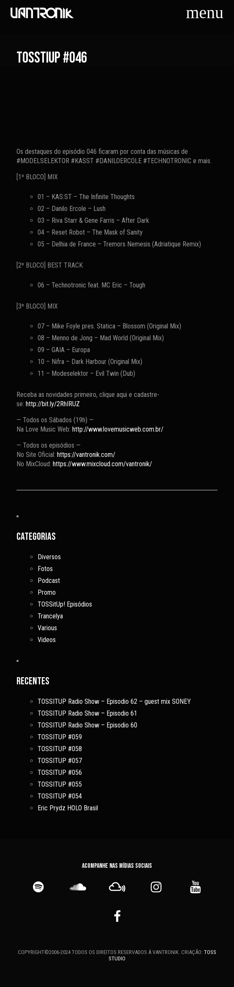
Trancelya (50, 616)
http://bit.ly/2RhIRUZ (53, 404)
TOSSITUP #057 (60, 761)
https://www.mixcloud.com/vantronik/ (102, 464)
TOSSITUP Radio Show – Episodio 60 (87, 725)
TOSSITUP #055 (60, 784)
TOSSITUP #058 (60, 749)
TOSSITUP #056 (60, 772)
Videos (47, 640)
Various (47, 628)
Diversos (49, 557)
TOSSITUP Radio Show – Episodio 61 (87, 713)
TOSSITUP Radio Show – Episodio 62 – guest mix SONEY (114, 701)
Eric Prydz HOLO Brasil (68, 808)
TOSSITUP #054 (60, 796)
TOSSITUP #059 (60, 737)
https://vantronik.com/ (86, 455)
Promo (47, 592)
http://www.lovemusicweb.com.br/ (117, 429)
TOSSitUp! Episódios (65, 604)
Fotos (45, 569)
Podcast (49, 581)
